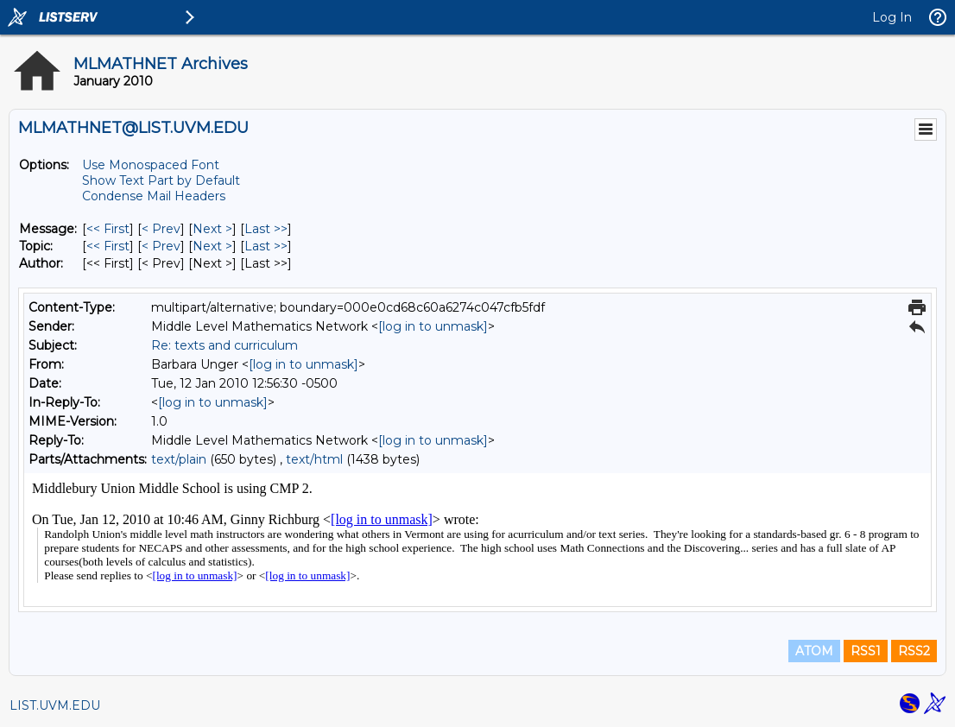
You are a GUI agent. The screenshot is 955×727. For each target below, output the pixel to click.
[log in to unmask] (433, 326)
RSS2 (914, 651)
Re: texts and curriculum (224, 345)
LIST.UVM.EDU (54, 705)
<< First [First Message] (108, 229)
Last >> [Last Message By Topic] (266, 246)
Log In (892, 17)
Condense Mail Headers (153, 196)
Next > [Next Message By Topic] (212, 246)
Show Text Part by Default (161, 180)
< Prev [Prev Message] (161, 229)
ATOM (814, 651)
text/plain (178, 459)
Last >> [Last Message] (266, 229)
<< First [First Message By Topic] (108, 246)
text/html (314, 459)
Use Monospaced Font (150, 165)
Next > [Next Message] (212, 229)
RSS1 (866, 651)
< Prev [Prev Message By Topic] (161, 246)
